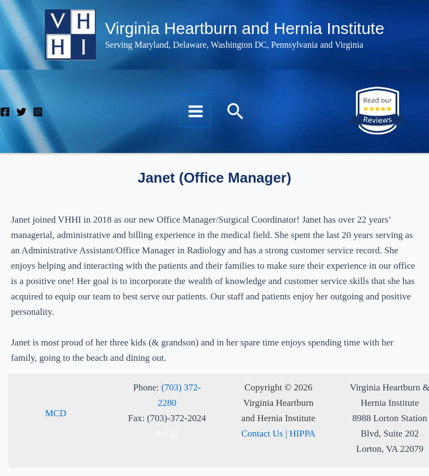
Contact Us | (265, 433)
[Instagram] (38, 112)
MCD (55, 413)
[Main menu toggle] (195, 111)
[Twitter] (21, 112)
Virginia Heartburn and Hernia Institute (245, 28)
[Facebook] (5, 112)
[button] (236, 111)
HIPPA (302, 433)
